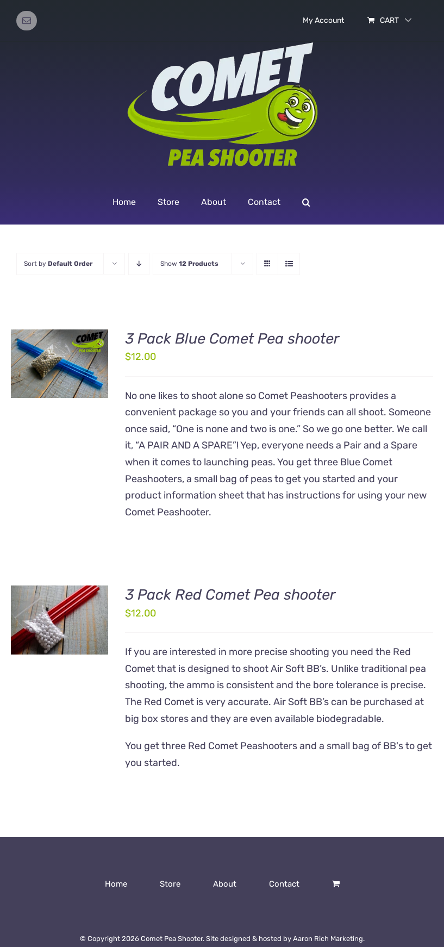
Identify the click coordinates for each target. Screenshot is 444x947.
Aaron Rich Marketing (328, 938)
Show (189, 263)
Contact (284, 884)
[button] (306, 202)
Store (170, 884)
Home (116, 884)
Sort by (58, 263)
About (224, 884)
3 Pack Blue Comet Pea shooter (232, 338)
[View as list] (288, 264)
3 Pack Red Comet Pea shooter (230, 594)
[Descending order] (138, 264)
